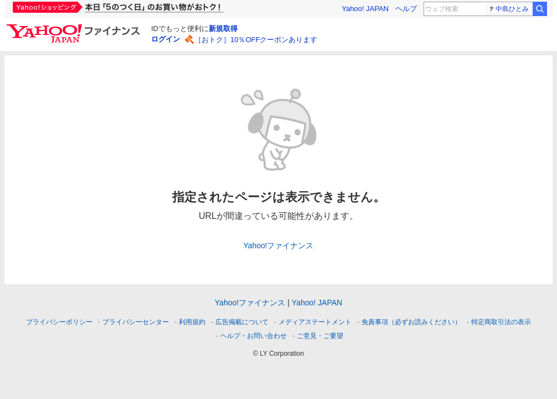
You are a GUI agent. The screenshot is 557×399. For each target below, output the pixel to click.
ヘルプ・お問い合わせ (253, 336)
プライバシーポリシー (59, 322)
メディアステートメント (315, 322)
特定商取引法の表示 (501, 322)
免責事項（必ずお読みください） (411, 322)
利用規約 (192, 322)
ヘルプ (406, 8)
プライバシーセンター (135, 322)
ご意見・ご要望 (320, 336)
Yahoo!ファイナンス (279, 245)
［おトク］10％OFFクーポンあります (255, 39)
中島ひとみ (508, 9)
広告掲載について (242, 322)
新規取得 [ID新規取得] (223, 28)
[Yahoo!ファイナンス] (75, 27)
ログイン (165, 39)
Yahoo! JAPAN (365, 8)
